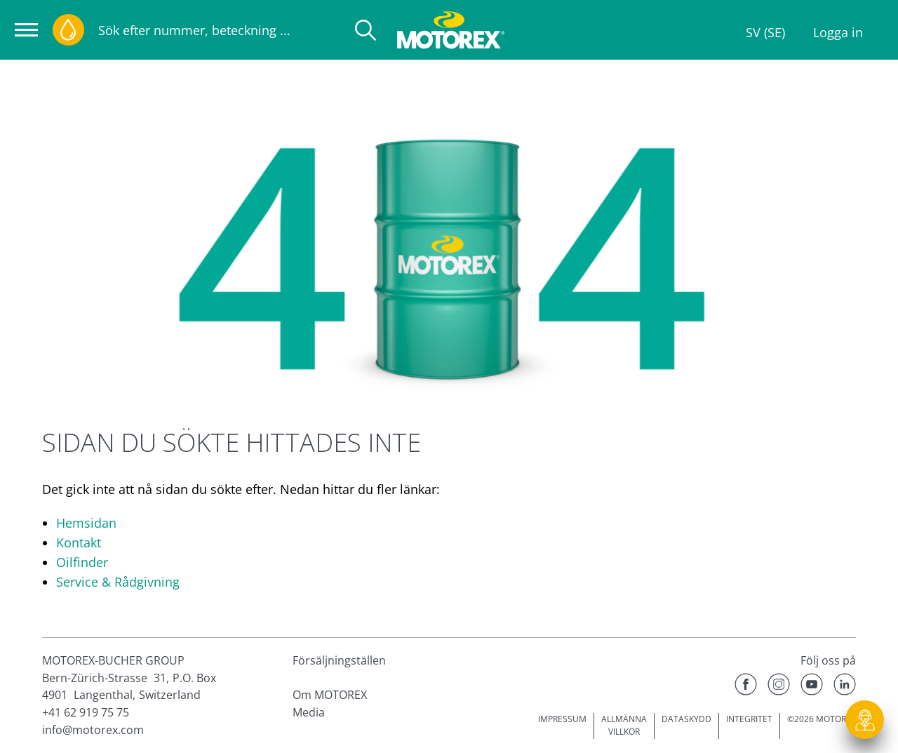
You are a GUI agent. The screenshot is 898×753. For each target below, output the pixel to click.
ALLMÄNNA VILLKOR (624, 725)
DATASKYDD (686, 719)
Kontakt (78, 542)
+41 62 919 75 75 (85, 712)
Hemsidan (86, 522)
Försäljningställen (339, 660)
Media (309, 712)
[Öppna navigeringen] (26, 29)
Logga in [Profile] (838, 32)
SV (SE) (765, 32)
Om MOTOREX (330, 694)
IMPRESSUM (562, 719)
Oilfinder (82, 562)
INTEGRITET (749, 719)
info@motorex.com (93, 730)
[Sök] (365, 30)
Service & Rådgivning (118, 581)
